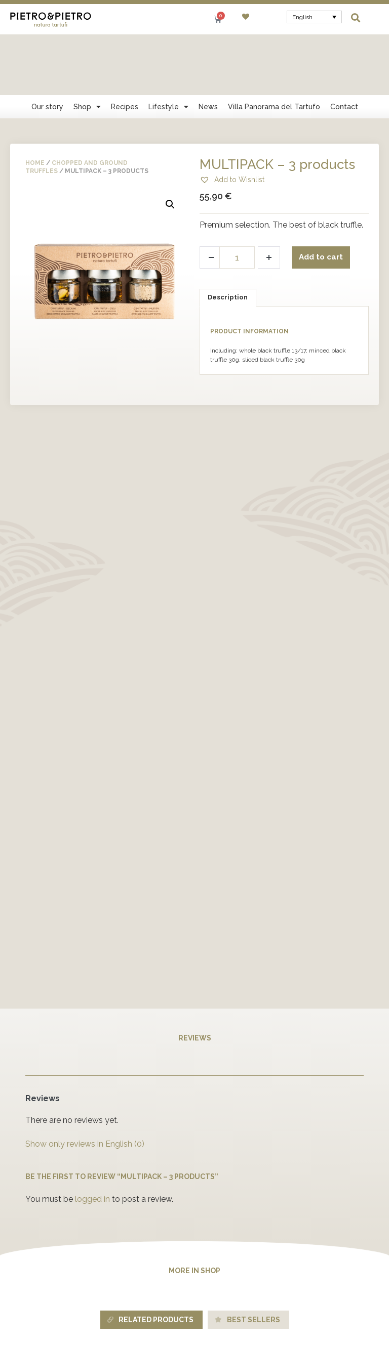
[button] (355, 17)
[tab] (228, 237)
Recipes (124, 46)
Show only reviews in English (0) (84, 1083)
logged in (92, 1138)
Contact (344, 46)
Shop (87, 46)
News (208, 46)
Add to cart (322, 196)
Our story (47, 46)
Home (35, 102)
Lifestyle (168, 46)
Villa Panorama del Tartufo (274, 46)
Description (228, 236)
